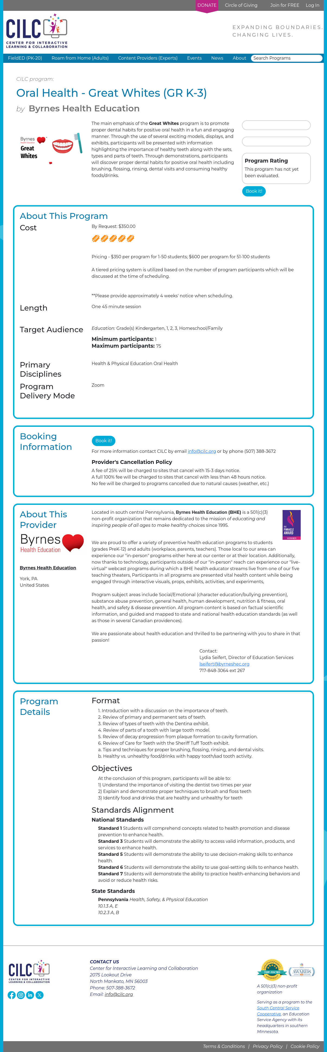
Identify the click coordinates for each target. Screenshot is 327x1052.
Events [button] (194, 58)
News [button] (217, 58)
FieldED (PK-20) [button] (25, 58)
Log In (312, 5)
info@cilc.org (202, 451)
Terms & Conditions (224, 1046)
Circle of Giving (241, 5)
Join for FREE (284, 5)
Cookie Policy (305, 1046)
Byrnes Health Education (84, 108)
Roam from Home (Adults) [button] (80, 58)
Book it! (254, 191)
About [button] (239, 58)
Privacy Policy (268, 1046)
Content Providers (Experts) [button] (147, 58)
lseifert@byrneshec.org (224, 664)
